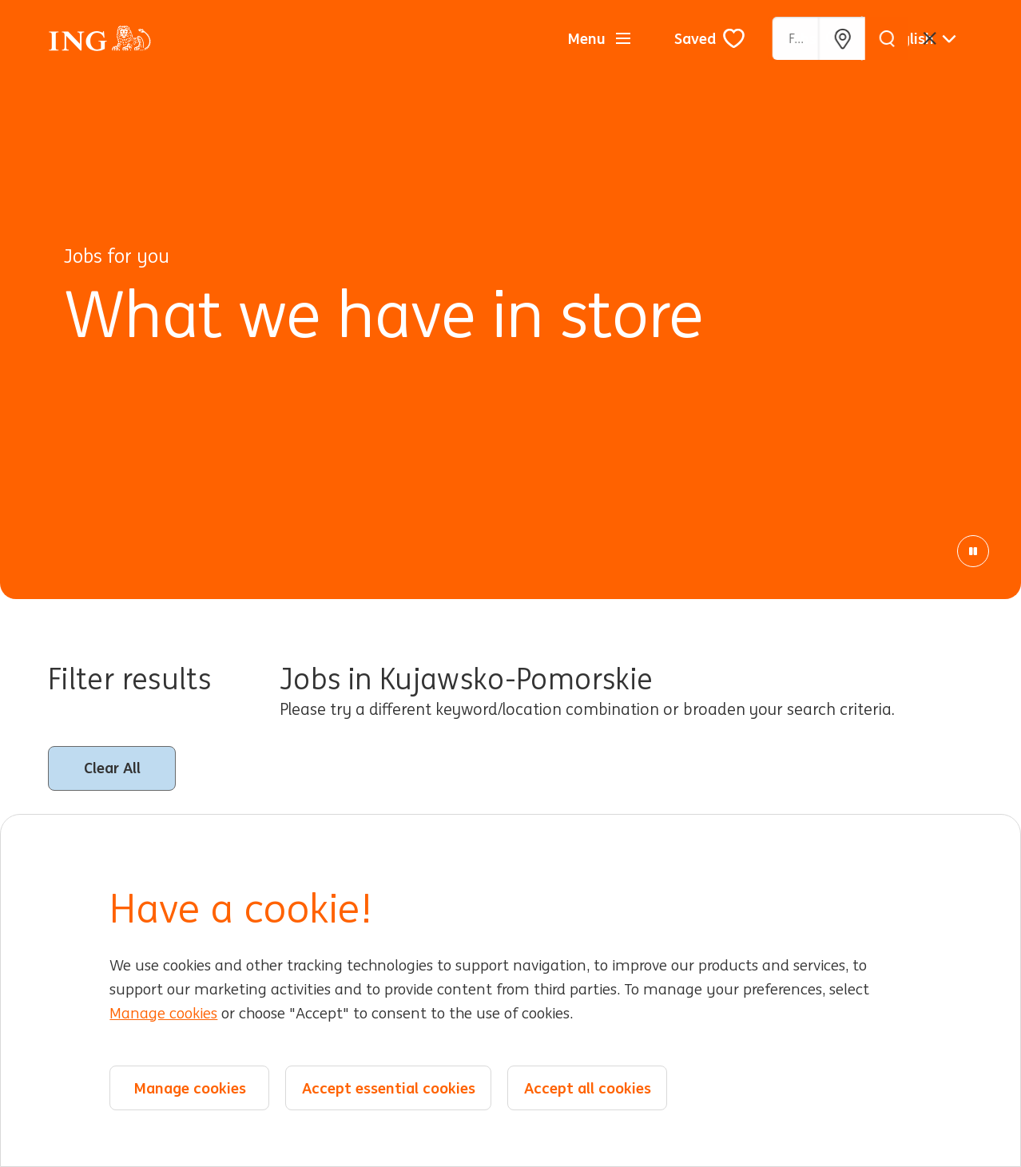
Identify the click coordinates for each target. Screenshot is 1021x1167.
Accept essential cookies (388, 1088)
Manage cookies (163, 1013)
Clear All (112, 767)
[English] (920, 38)
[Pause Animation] (973, 551)
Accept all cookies (587, 1088)
